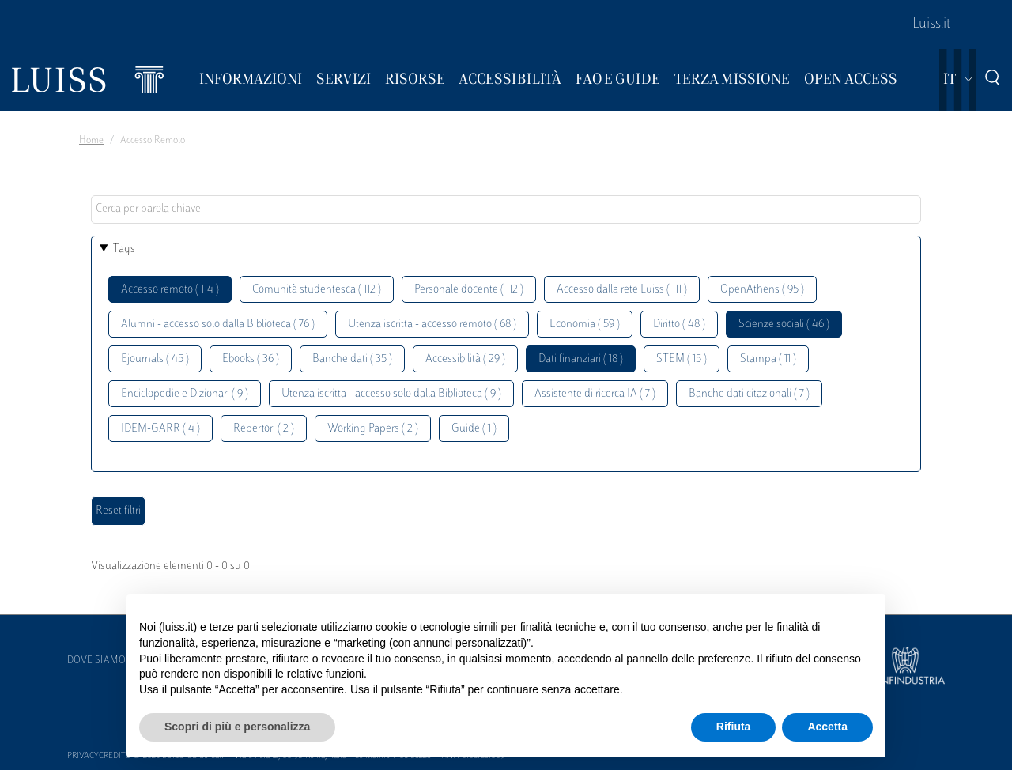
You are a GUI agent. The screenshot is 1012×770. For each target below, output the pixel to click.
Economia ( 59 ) (584, 324)
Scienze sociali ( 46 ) (783, 324)
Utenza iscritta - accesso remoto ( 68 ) (432, 324)
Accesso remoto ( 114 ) (170, 290)
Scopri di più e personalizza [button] (237, 726)
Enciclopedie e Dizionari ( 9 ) (184, 394)
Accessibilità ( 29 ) (465, 359)
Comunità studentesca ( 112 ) (316, 290)
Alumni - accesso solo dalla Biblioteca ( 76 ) (218, 324)
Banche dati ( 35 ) (352, 359)
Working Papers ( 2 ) (372, 429)
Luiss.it (931, 24)
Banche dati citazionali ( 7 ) (749, 394)
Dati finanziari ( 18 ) (580, 359)
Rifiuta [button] (733, 726)
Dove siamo (96, 661)
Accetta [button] (827, 726)
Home (91, 140)
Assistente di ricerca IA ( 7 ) (594, 394)
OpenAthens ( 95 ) (762, 290)
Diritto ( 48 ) (679, 324)
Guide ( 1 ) (474, 429)
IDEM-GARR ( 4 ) (160, 429)
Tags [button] (124, 249)
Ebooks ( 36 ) (250, 359)
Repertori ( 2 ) (263, 429)
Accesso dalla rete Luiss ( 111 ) (622, 290)
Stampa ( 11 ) (768, 359)
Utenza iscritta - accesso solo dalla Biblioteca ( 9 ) (391, 394)
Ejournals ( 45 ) (155, 359)
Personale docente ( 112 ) (468, 290)
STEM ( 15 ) (681, 359)
